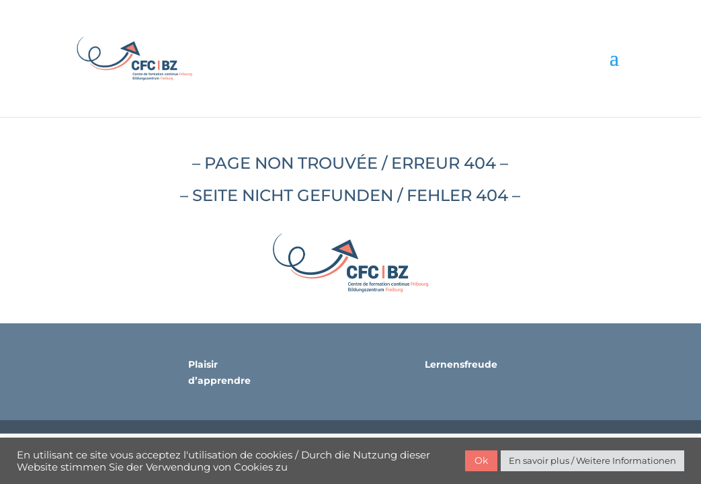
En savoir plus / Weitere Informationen (592, 460)
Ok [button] (481, 460)
